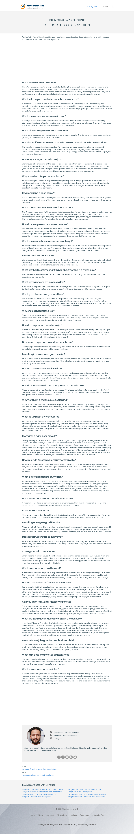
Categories (92, 6)
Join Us (74, 815)
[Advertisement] (67, 60)
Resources (84, 815)
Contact (50, 815)
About (40, 815)
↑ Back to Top (98, 815)
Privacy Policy (62, 815)
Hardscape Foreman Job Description (38, 775)
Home (32, 815)
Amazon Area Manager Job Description (39, 769)
